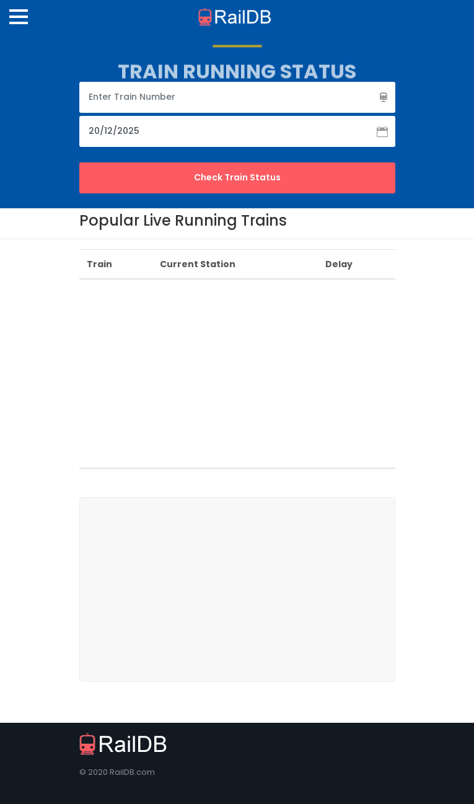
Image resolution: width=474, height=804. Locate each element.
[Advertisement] (276, 376)
